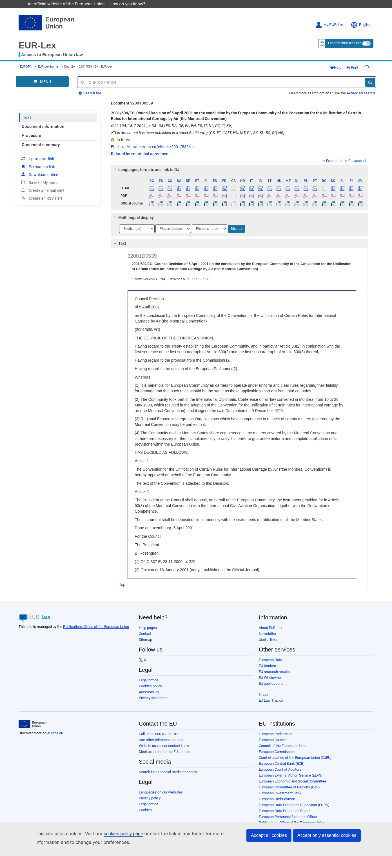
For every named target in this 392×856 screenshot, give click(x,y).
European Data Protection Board (284, 803)
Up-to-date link (37, 151)
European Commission (277, 744)
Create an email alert (42, 182)
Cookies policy (150, 678)
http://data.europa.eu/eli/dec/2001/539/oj (155, 139)
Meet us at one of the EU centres (165, 744)
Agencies (266, 821)
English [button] (361, 17)
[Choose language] (137, 221)
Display (236, 221)
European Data (270, 652)
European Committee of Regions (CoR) (289, 779)
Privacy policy (150, 790)
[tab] (239, 161)
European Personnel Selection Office (288, 809)
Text (27, 109)
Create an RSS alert (41, 190)
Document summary (41, 136)
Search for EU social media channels (168, 764)
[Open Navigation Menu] (42, 73)
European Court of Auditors (280, 761)
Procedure (31, 127)
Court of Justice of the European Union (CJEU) (295, 750)
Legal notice (148, 672)
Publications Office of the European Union (96, 619)
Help (335, 59)
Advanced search (361, 85)
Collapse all (355, 153)
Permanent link (37, 158)
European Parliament (275, 726)
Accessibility (149, 684)
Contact (145, 626)
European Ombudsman (277, 791)
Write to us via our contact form (164, 738)
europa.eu (55, 725)
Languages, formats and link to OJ (145, 161)
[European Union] (32, 716)
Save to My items (39, 174)
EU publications (271, 675)
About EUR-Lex (270, 620)
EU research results (274, 664)
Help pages (148, 620)
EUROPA (26, 59)
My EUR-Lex (329, 17)
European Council (272, 732)
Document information (43, 118)
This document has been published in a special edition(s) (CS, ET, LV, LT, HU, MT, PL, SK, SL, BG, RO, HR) (198, 125)
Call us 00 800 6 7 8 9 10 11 (160, 726)
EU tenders (267, 658)
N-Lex (263, 686)
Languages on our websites (161, 784)
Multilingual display (133, 209)
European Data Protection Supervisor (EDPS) (294, 797)
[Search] (370, 74)
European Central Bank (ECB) (282, 755)
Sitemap (145, 632)
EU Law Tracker (271, 692)
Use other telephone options (161, 732)
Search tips (90, 85)
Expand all (332, 153)
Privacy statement (153, 690)
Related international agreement (140, 146)
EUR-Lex (37, 37)
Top (122, 576)
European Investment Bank (280, 785)
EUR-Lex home (48, 59)
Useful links (268, 632)
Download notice (39, 166)
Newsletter (267, 626)
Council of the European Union (282, 738)
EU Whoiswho (270, 670)
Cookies (145, 802)
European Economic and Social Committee (292, 773)
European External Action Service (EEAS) (291, 767)
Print (352, 59)
